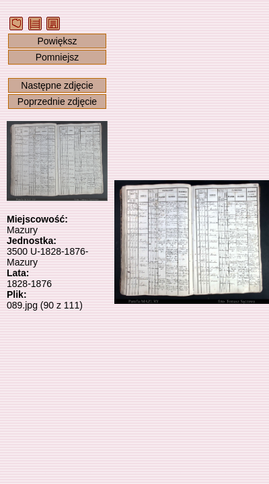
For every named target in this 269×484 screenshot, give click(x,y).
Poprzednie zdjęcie (57, 101)
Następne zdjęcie (57, 85)
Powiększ (57, 41)
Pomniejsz (57, 57)
